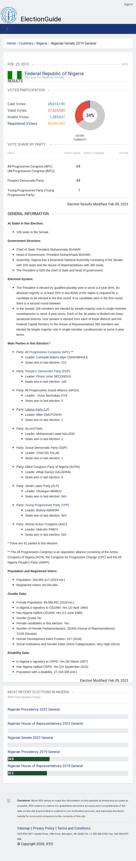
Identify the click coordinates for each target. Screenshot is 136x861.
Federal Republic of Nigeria (54, 73)
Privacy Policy (44, 828)
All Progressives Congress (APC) (47, 352)
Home (11, 43)
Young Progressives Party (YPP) (47, 505)
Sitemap (23, 828)
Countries (26, 43)
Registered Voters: (23, 123)
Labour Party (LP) (37, 409)
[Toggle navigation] (7, 29)
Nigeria (41, 43)
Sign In (128, 4)
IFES (19, 834)
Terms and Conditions (74, 828)
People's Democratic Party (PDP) (47, 371)
